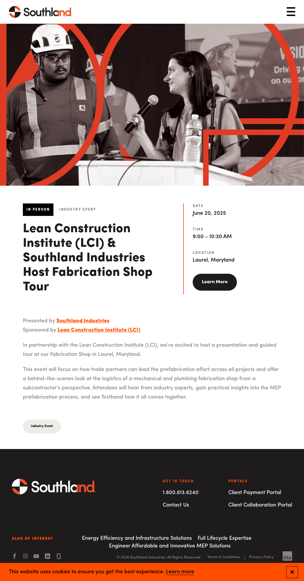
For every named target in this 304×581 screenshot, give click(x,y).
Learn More (215, 282)
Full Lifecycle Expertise (224, 538)
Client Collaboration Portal (260, 505)
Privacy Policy (261, 557)
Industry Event (42, 426)
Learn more (180, 572)
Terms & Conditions (223, 557)
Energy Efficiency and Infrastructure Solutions (137, 538)
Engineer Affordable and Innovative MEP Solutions (170, 546)
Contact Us (176, 505)
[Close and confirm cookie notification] (292, 572)
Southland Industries (83, 321)
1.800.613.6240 (181, 493)
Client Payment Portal (254, 493)
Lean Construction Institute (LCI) (99, 330)
